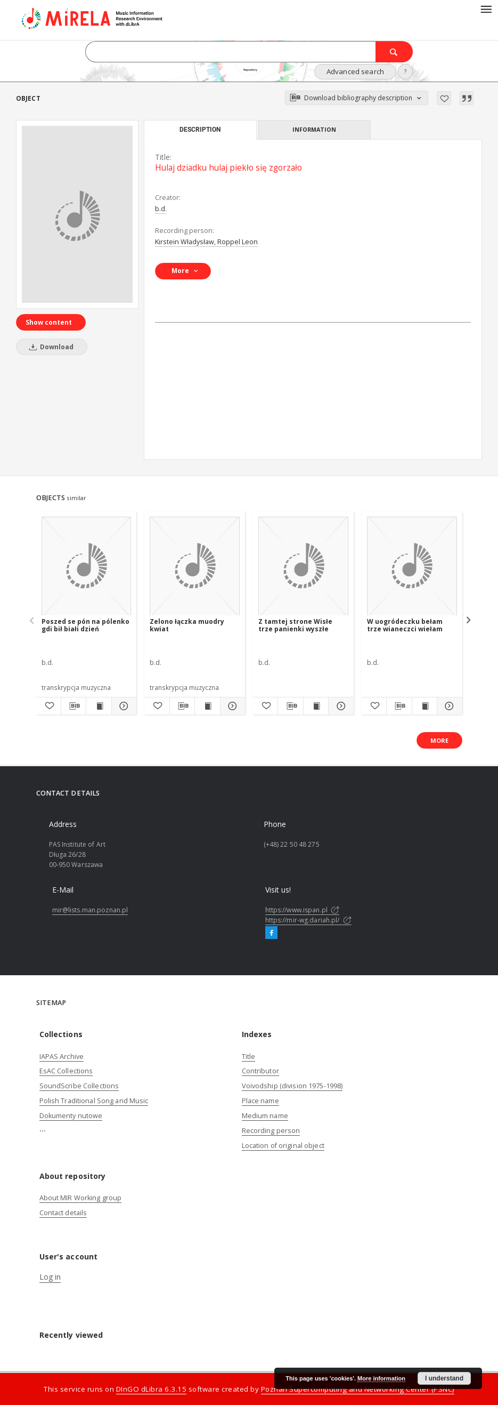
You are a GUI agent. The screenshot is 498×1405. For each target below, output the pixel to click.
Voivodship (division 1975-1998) (292, 1085)
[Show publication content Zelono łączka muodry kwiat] (207, 706)
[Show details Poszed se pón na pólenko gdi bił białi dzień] (122, 706)
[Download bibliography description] (73, 706)
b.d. (161, 208)
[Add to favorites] (444, 98)
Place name (260, 1100)
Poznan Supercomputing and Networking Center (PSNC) (357, 1389)
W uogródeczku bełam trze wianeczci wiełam (405, 625)
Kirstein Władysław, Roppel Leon (206, 241)
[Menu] (485, 8)
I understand (444, 1378)
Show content (49, 322)
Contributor (260, 1070)
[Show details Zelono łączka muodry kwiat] (231, 706)
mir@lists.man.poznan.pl (90, 909)
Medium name (265, 1115)
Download (50, 347)
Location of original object (283, 1145)
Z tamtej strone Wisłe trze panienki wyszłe (295, 625)
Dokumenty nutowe (71, 1115)
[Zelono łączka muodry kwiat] (194, 566)
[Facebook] (271, 933)
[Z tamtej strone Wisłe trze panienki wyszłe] (303, 566)
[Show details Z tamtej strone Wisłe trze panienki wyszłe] (339, 706)
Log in (50, 1277)
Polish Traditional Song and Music (94, 1100)
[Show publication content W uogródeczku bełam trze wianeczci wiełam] (424, 706)
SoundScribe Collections (79, 1085)
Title (249, 1056)
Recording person (271, 1130)
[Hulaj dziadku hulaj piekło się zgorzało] (77, 214)
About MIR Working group (80, 1197)
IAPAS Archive (61, 1056)
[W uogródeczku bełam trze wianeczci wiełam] (412, 566)
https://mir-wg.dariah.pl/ (308, 920)
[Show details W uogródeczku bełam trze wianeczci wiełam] (448, 706)
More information (381, 1378)
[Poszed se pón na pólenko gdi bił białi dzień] (86, 566)
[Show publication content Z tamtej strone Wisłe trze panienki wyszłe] (316, 706)
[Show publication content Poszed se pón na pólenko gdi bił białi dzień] (98, 706)
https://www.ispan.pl (302, 909)
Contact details (63, 1212)
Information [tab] (314, 129)
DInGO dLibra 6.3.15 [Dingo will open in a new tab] (151, 1389)
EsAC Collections (66, 1070)
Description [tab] (200, 129)
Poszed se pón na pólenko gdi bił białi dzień (85, 625)
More (439, 740)
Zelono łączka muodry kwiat (187, 625)
